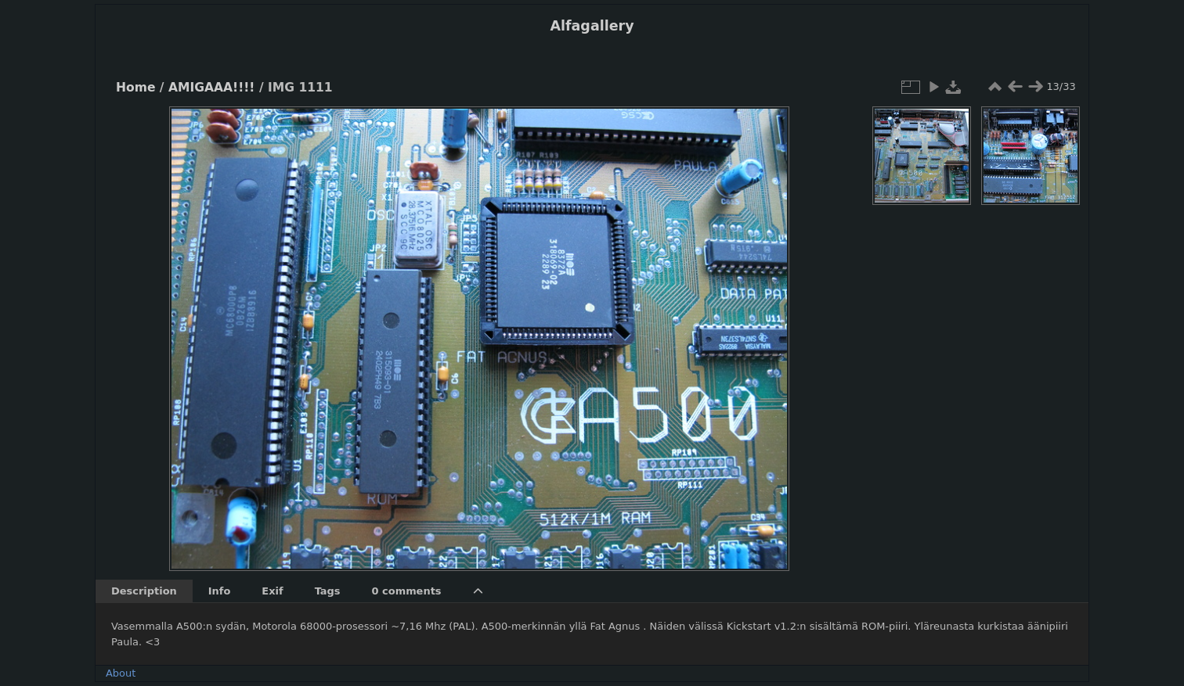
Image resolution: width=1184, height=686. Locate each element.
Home (135, 88)
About (120, 673)
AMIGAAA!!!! (211, 88)
